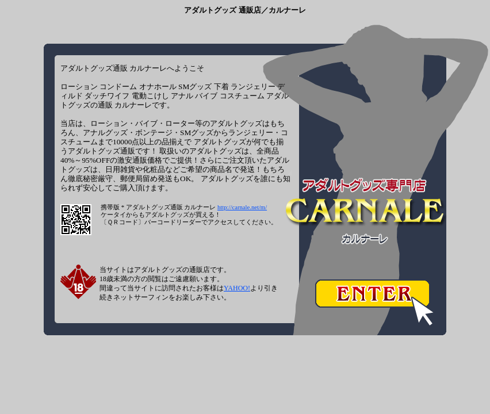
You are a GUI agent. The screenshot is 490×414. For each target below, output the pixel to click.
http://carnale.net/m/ (242, 207)
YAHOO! (237, 288)
